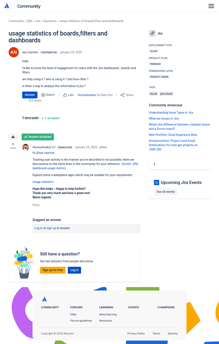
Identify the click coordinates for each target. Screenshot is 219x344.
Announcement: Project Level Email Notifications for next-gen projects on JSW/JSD (173, 145)
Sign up (51, 228)
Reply (36, 205)
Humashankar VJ (89, 95)
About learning (108, 314)
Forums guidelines (81, 320)
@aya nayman (45, 152)
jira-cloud (166, 93)
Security (173, 333)
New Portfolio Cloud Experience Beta (173, 134)
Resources (105, 320)
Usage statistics (43, 182)
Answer (30, 94)
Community (29, 6)
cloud (153, 93)
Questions (49, 21)
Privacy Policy (136, 333)
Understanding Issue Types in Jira (171, 112)
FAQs (73, 314)
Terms (156, 333)
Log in (38, 228)
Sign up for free (53, 270)
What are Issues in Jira (164, 118)
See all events (166, 191)
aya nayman (30, 52)
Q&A (30, 21)
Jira (38, 21)
